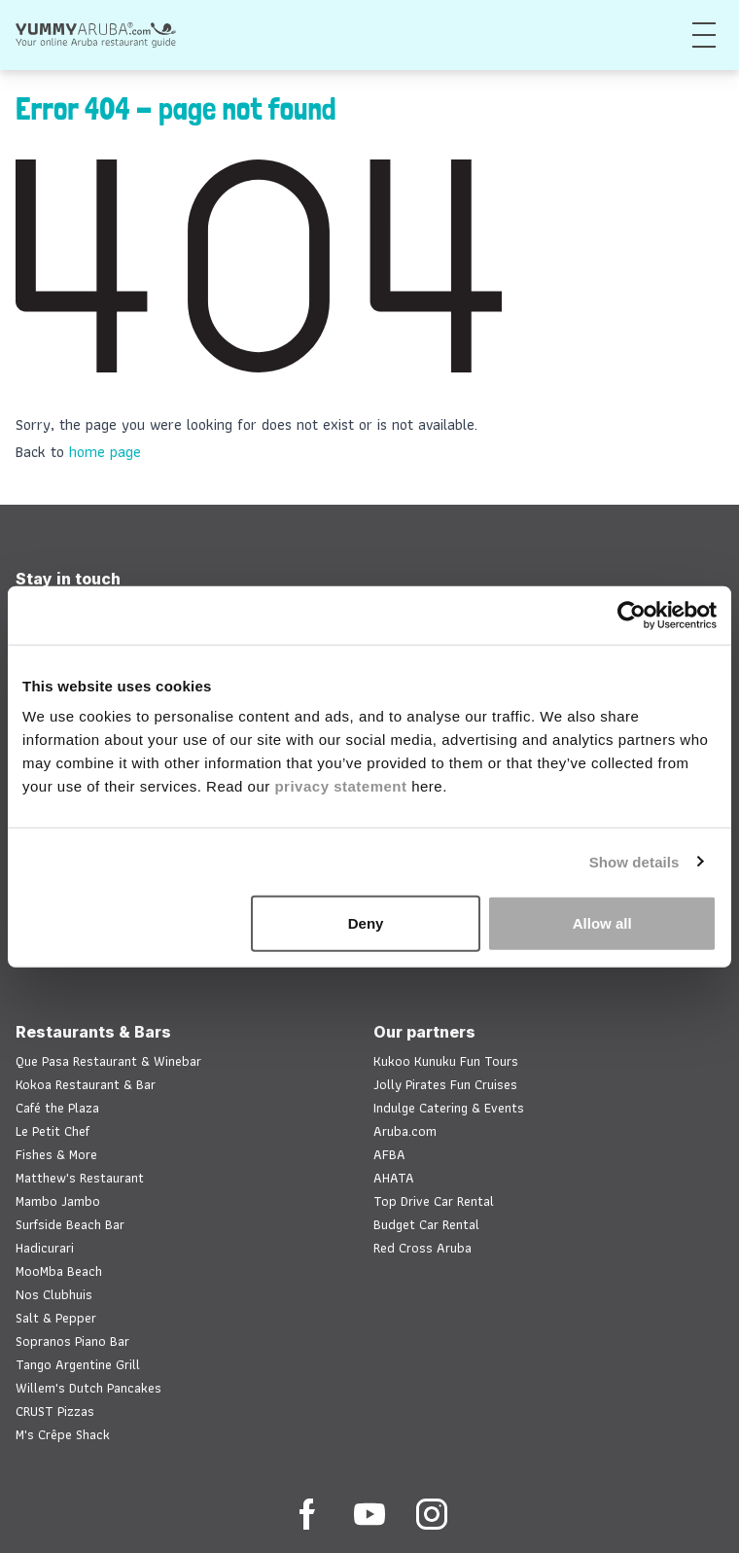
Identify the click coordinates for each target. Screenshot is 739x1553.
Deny (366, 923)
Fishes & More (56, 1154)
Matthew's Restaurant (80, 1177)
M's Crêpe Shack (63, 1434)
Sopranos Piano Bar (72, 1341)
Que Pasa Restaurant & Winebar (108, 1061)
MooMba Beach (59, 1271)
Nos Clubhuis (54, 1294)
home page (105, 452)
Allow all (602, 923)
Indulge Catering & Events (448, 1107)
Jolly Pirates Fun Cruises (445, 1084)
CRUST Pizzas (55, 1411)
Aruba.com (405, 1131)
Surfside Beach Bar (70, 1224)
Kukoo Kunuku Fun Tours (445, 1061)
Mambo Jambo (58, 1201)
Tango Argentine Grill (78, 1364)
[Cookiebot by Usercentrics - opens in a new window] (631, 614)
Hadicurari (45, 1247)
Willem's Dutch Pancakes (88, 1387)
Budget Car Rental (426, 1224)
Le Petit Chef (52, 1131)
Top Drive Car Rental (433, 1201)
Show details (634, 861)
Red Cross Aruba (422, 1247)
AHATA (393, 1177)
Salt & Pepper (56, 1317)
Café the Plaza (57, 1107)
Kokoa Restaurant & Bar (86, 1084)
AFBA (389, 1154)
